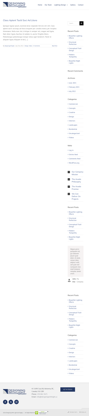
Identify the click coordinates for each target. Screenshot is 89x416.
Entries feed (73, 154)
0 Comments (36, 46)
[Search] (81, 23)
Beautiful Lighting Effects (75, 37)
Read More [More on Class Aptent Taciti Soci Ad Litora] (54, 46)
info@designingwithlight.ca (47, 397)
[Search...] (73, 23)
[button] (75, 173)
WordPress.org (74, 163)
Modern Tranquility (73, 56)
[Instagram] (16, 402)
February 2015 (74, 87)
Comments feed (74, 159)
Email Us (82, 412)
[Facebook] (5, 402)
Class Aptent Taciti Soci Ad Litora (20, 20)
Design (26, 46)
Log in (71, 150)
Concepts (72, 108)
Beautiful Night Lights (74, 62)
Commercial (73, 104)
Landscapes (73, 125)
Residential (73, 129)
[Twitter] (11, 402)
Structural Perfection (72, 43)
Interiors (72, 121)
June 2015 (72, 83)
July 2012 (72, 91)
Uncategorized (74, 133)
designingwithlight (9, 46)
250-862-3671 (42, 394)
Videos (30, 46)
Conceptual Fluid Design (75, 49)
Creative (72, 112)
